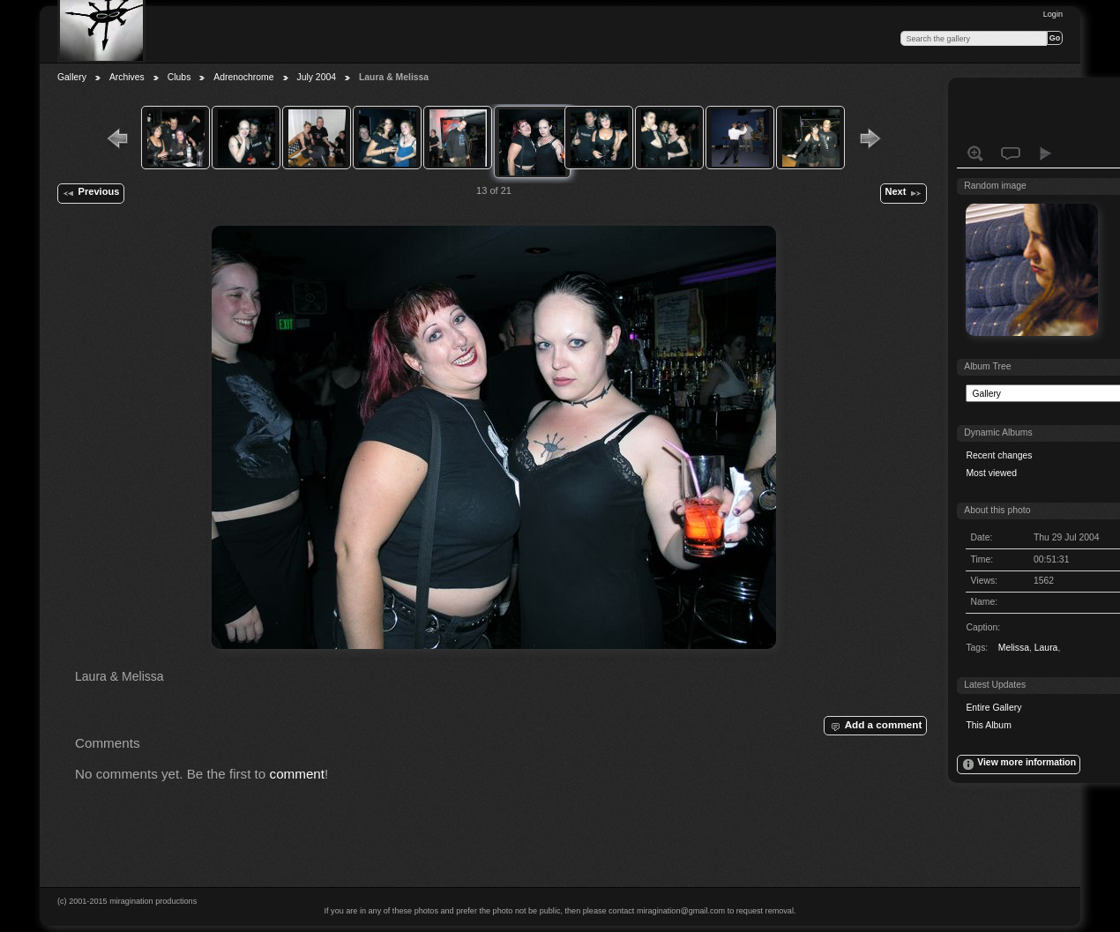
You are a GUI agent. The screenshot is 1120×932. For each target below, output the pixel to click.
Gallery (71, 77)
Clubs (179, 77)
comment (297, 773)
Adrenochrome (243, 77)
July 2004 (316, 77)
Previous (90, 193)
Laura (1046, 647)
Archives (127, 77)
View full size (975, 153)
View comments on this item (1010, 153)
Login (1053, 14)
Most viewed (991, 473)
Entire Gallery (993, 707)
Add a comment (875, 726)
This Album (988, 725)
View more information (1018, 764)
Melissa (1013, 647)
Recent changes (999, 455)
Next (903, 193)
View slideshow (1046, 153)
